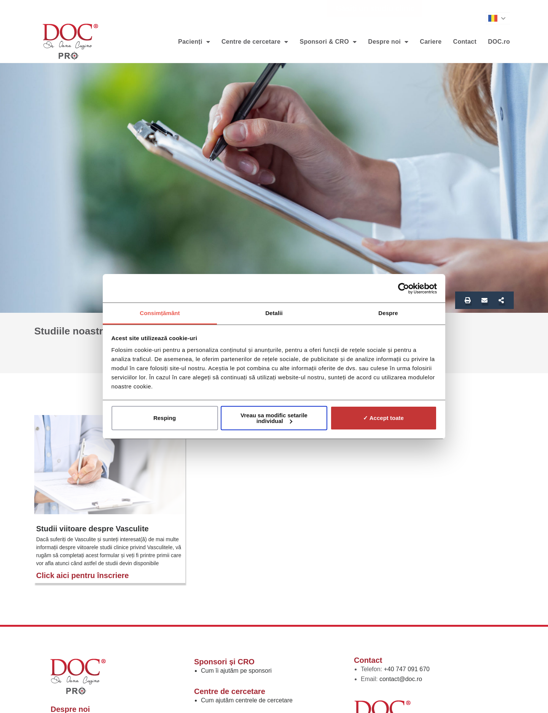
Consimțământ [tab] (160, 313)
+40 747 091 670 (407, 669)
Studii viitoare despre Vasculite (92, 528)
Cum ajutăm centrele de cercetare (247, 700)
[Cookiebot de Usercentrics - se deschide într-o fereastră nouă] (403, 288)
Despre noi (388, 42)
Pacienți (194, 42)
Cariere (430, 41)
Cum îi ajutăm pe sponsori (236, 670)
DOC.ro (499, 41)
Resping (164, 418)
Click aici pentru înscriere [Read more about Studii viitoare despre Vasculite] (82, 575)
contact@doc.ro (400, 679)
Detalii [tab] (274, 313)
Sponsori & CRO (328, 42)
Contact (465, 41)
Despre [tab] (388, 313)
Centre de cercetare (254, 42)
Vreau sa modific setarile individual (274, 418)
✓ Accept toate (383, 418)
